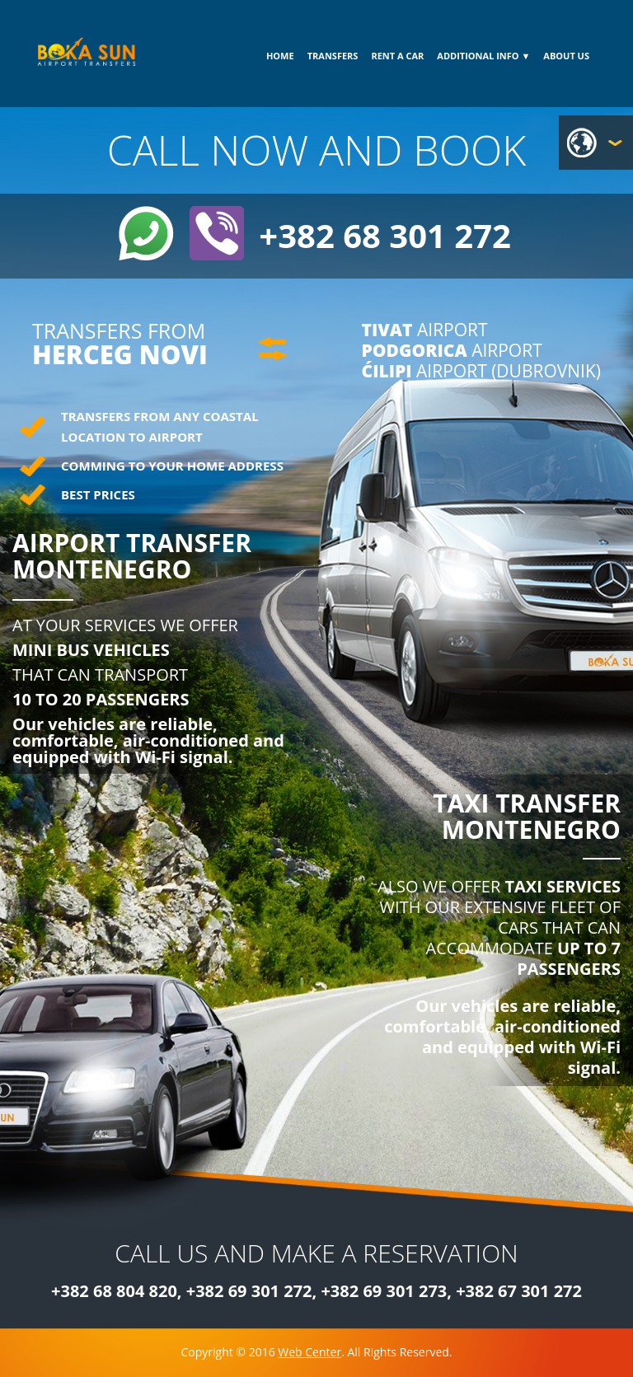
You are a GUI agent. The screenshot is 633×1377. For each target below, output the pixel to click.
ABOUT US (566, 55)
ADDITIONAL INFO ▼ (483, 55)
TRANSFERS (333, 55)
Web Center (309, 1352)
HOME (280, 55)
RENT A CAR (397, 55)
